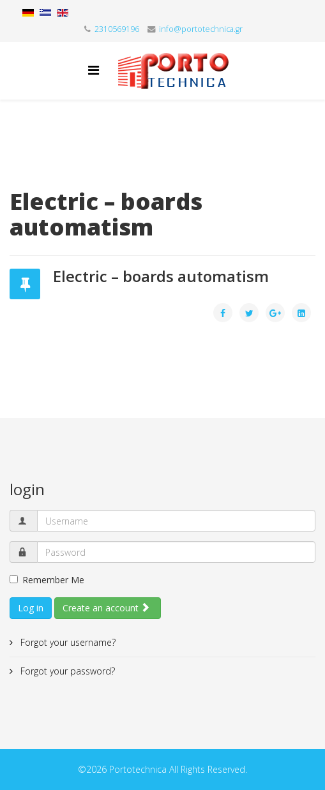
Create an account (106, 608)
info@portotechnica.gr (201, 29)
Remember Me (47, 580)
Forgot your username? (67, 642)
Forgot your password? (66, 671)
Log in (30, 608)
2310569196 (116, 29)
